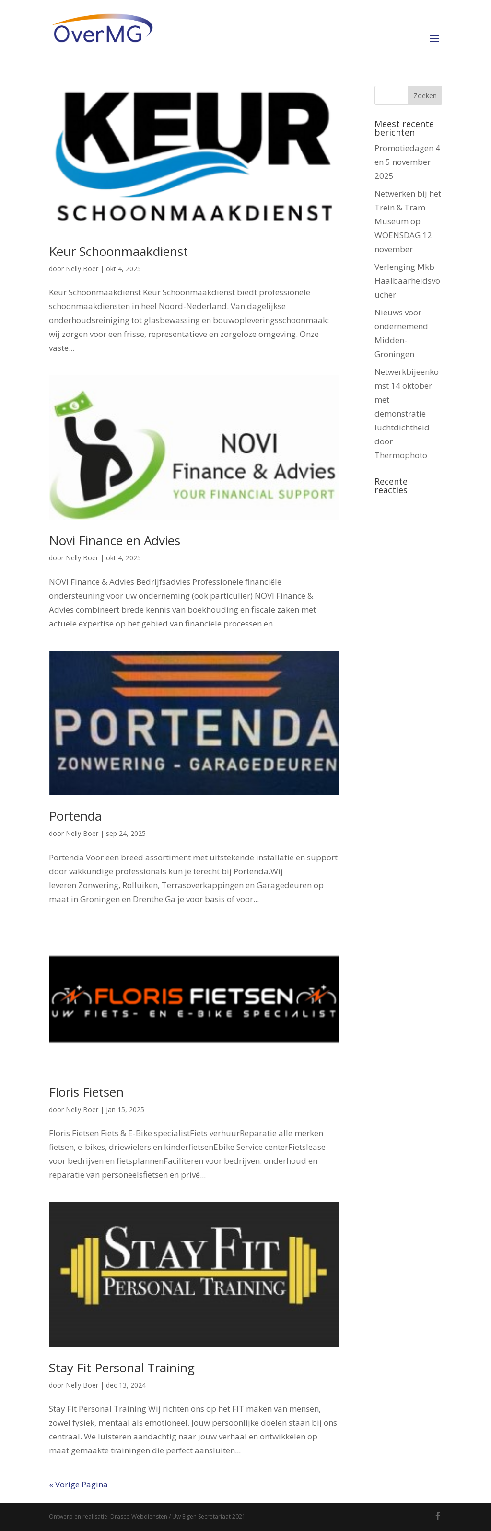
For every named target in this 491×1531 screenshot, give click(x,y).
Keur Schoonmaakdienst (118, 251)
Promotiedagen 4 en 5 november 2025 (407, 161)
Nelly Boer (82, 268)
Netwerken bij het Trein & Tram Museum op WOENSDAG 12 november (407, 221)
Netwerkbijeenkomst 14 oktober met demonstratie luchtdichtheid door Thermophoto (406, 413)
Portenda (75, 815)
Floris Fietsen (86, 1092)
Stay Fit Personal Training (122, 1367)
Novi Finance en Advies (114, 540)
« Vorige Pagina (78, 1484)
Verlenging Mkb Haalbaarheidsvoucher (407, 280)
